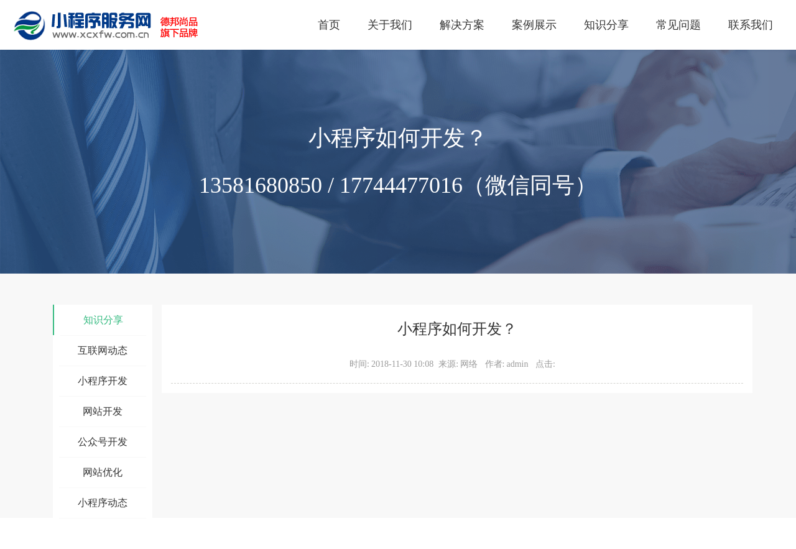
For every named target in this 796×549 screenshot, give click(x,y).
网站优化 (103, 472)
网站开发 (103, 411)
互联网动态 (102, 350)
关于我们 (390, 25)
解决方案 (462, 25)
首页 (329, 25)
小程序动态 (102, 502)
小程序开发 (102, 381)
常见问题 (678, 25)
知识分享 (606, 25)
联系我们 (750, 25)
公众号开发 (102, 441)
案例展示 (534, 25)
